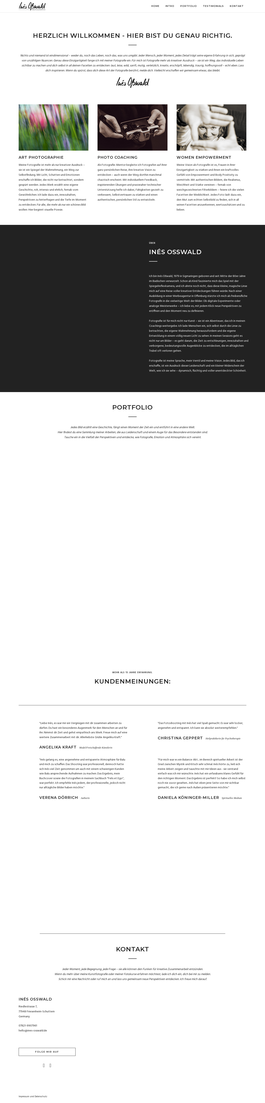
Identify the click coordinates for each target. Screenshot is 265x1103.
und (32, 1097)
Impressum (24, 1097)
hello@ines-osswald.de (33, 1031)
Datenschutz (41, 1097)
